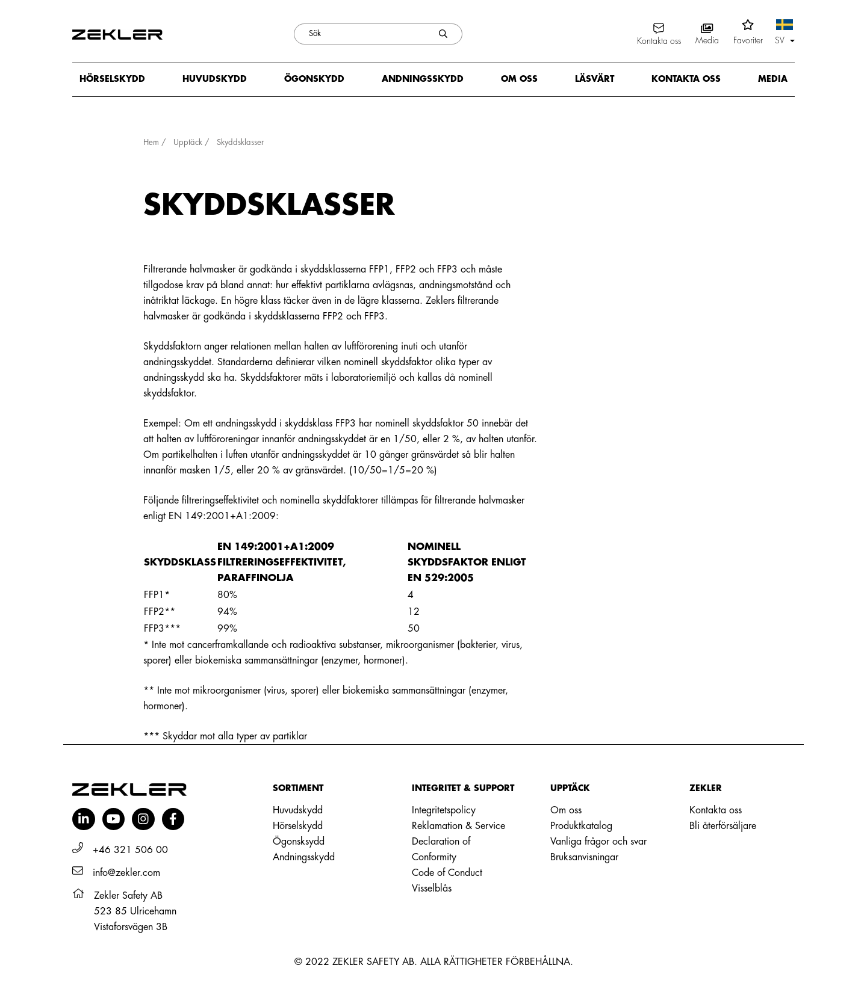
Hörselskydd (112, 79)
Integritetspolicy (444, 810)
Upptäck (187, 142)
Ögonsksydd (299, 841)
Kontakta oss (686, 79)
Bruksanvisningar (584, 857)
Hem (151, 142)
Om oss (519, 79)
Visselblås (432, 888)
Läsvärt (594, 79)
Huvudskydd (214, 79)
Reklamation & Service (458, 826)
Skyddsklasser (240, 142)
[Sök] (359, 34)
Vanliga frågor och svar (598, 841)
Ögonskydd (314, 79)
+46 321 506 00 (130, 850)
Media (773, 79)
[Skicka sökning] (443, 34)
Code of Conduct (447, 873)
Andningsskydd (423, 79)
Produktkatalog (581, 826)
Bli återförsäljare (722, 826)
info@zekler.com (126, 873)
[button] (785, 33)
